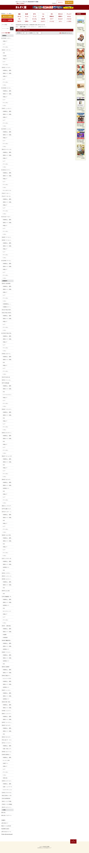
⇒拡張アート (4, 763)
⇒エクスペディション (6, 789)
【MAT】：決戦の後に (6, 625)
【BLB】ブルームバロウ (6, 456)
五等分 (26, 21)
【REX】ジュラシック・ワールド (7, 576)
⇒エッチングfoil (5, 760)
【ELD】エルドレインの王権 (7, 807)
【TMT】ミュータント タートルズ (7, 108)
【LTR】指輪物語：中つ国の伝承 (7, 596)
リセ (43, 14)
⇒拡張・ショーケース (6, 786)
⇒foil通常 (4, 634)
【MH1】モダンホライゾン (7, 737)
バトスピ (51, 21)
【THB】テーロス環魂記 (6, 804)
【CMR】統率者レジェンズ (7, 754)
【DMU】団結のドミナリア (7, 675)
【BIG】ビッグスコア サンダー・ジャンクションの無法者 (7, 505)
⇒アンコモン (4, 47)
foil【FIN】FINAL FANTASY (7, 333)
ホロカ (69, 16)
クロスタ (69, 19)
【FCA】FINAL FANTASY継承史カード (7, 309)
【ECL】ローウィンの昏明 (7, 149)
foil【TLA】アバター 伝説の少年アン (7, 216)
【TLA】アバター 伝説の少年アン (7, 196)
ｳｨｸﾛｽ (34, 21)
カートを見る (7, 16)
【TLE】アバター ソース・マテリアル (7, 193)
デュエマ (69, 14)
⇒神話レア (4, 41)
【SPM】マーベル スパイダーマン (7, 240)
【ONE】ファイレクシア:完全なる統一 (7, 652)
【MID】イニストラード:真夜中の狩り (7, 713)
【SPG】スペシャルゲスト (7, 380)
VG (19, 19)
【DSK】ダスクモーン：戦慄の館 (7, 432)
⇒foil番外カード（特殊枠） (7, 306)
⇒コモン (3, 85)
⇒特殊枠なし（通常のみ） (7, 70)
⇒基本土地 (4, 778)
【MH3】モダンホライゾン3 (7, 479)
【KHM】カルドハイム (6, 751)
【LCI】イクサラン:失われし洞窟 (7, 558)
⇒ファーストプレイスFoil (7, 394)
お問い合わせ (69, 2)
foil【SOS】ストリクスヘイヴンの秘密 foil (7, 88)
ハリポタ (69, 21)
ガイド (54, 3)
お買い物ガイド (4, 823)
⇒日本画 (3, 55)
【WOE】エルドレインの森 (7, 579)
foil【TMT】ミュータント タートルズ (7, 129)
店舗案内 (3, 820)
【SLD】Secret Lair (5, 377)
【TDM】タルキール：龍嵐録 (7, 353)
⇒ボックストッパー (6, 611)
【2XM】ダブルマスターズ (7, 792)
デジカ (26, 16)
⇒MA (3, 52)
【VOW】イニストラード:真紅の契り (7, 710)
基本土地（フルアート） (6, 815)
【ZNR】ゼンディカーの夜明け (7, 780)
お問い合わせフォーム (6, 831)
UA (43, 16)
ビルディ (43, 21)
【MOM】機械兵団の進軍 (7, 640)
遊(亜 (26, 14)
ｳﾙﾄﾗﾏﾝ (19, 21)
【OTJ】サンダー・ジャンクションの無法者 (7, 511)
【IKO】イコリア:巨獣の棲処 (7, 801)
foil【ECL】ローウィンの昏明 (7, 169)
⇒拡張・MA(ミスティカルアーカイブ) (7, 748)
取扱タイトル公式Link (20, 3)
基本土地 (3, 812)
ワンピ (34, 16)
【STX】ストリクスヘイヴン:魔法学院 (7, 742)
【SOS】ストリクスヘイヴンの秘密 (7, 67)
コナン (60, 21)
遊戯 (19, 14)
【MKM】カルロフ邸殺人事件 (7, 535)
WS (52, 14)
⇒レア (3, 44)
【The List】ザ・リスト (6, 739)
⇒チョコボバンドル (6, 190)
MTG (34, 14)
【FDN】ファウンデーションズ (7, 409)
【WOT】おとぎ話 (5, 590)
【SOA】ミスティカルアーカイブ (7, 50)
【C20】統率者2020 (5, 798)
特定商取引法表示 (5, 828)
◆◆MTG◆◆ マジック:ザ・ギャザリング (28, 26)
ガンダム (34, 19)
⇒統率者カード (5, 488)
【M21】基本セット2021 (6, 795)
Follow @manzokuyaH (7, 834)
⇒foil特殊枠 (4, 637)
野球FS (60, 16)
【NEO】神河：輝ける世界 (7, 701)
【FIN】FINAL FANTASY (6, 312)
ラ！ (26, 19)
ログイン (61, 2)
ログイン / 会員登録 (7, 20)
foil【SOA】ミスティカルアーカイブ (7, 38)
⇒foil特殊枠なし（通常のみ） (7, 304)
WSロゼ (60, 14)
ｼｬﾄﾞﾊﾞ (52, 19)
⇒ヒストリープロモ (6, 678)
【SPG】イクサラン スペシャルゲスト (7, 573)
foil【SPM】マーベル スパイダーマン (7, 260)
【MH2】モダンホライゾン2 (7, 725)
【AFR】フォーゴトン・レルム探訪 (7, 722)
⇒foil (3, 362)
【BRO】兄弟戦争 (5, 666)
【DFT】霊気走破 (5, 383)
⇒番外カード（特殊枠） (7, 73)
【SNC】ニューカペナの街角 (7, 690)
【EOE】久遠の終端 (5, 283)
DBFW (43, 19)
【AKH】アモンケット (42, 26)
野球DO (52, 16)
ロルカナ (60, 19)
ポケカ (19, 16)
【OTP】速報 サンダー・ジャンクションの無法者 (7, 508)
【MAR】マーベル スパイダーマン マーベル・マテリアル (7, 237)
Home (17, 26)
